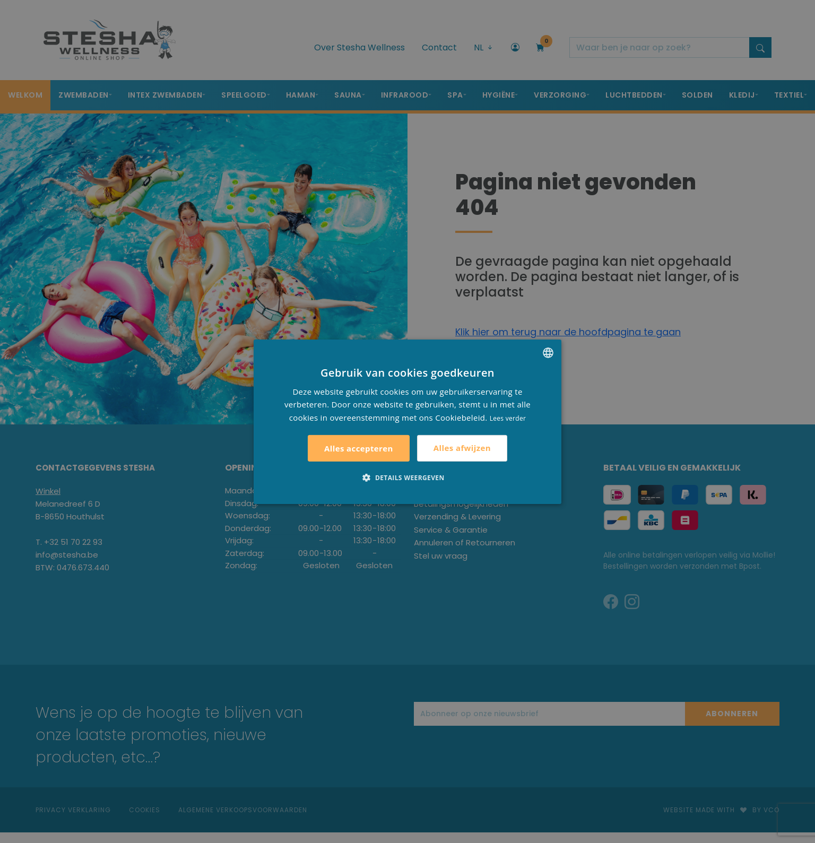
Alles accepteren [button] (358, 448)
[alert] (407, 421)
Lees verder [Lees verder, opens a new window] (508, 418)
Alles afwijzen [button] (462, 447)
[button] (407, 477)
